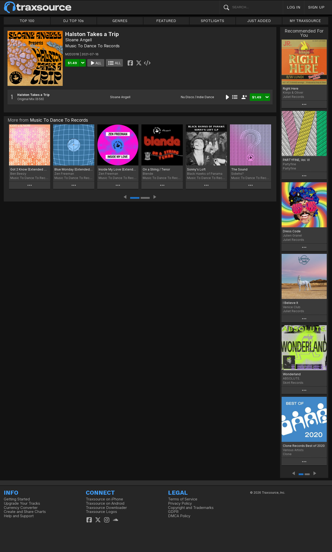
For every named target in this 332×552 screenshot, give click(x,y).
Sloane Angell (78, 39)
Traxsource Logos (101, 511)
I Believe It (290, 303)
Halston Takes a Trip (33, 95)
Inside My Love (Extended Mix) (118, 169)
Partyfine (289, 168)
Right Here (290, 88)
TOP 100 (27, 21)
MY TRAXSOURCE (305, 21)
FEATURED (166, 21)
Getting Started (17, 499)
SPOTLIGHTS (212, 21)
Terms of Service (182, 499)
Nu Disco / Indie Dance (197, 97)
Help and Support (19, 516)
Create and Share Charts (25, 511)
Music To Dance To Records (92, 45)
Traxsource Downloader (106, 507)
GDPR (173, 511)
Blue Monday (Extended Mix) (73, 169)
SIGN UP (316, 7)
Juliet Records (293, 97)
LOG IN (293, 7)
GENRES (119, 21)
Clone (287, 454)
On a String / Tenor (156, 169)
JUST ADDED (259, 21)
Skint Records (293, 383)
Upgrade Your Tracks (22, 503)
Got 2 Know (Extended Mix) (29, 169)
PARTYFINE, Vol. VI (296, 160)
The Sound (239, 169)
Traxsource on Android (105, 503)
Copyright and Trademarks (191, 507)
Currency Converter (21, 507)
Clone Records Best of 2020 (304, 446)
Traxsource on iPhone (104, 499)
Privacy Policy (180, 503)
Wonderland (292, 374)
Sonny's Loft (196, 169)
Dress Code (292, 231)
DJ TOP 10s (73, 21)
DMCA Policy (179, 516)
